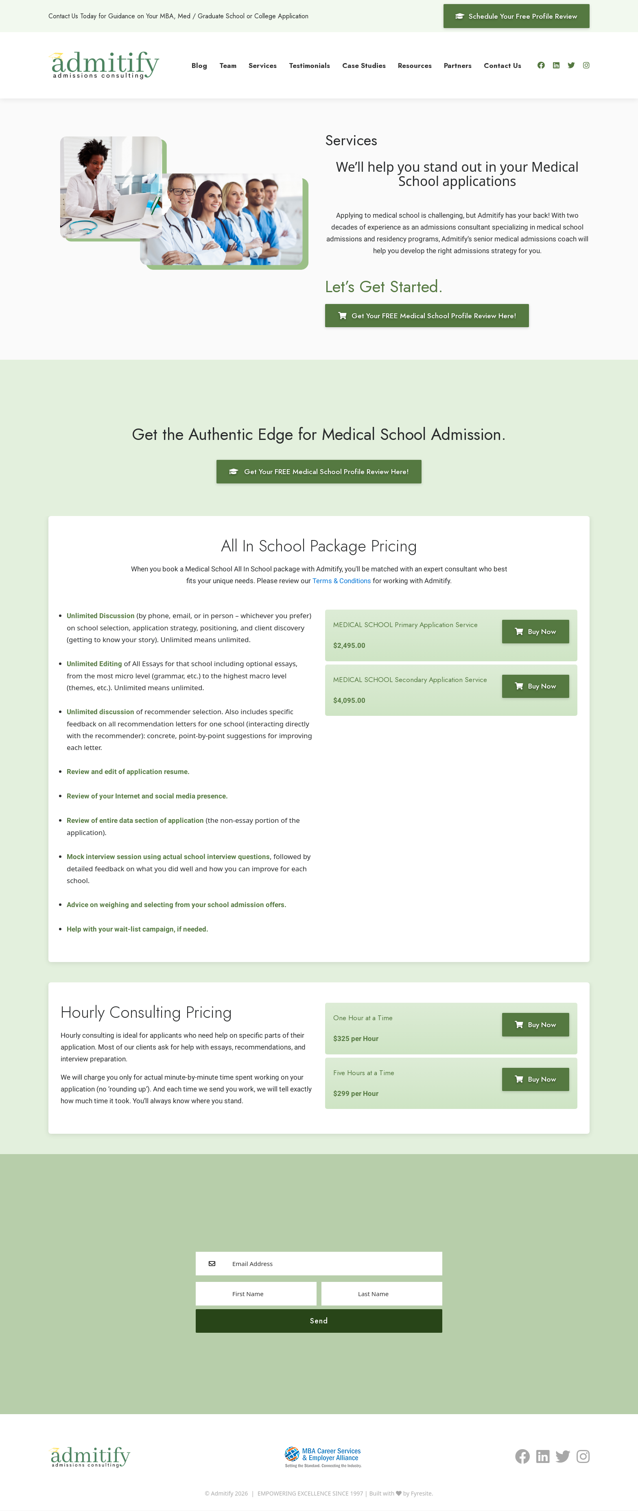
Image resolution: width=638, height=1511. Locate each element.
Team (227, 65)
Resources (415, 65)
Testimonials (309, 65)
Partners (458, 65)
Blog (199, 65)
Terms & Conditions (342, 581)
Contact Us (502, 65)
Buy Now (533, 632)
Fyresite (421, 1494)
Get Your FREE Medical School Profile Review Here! (429, 315)
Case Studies (364, 65)
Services (263, 65)
